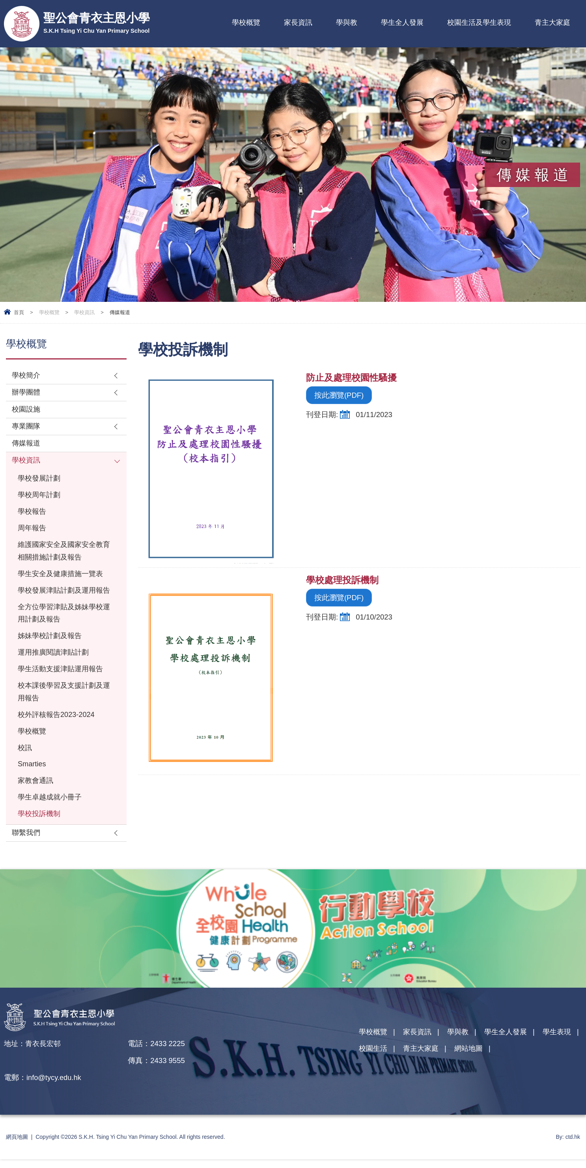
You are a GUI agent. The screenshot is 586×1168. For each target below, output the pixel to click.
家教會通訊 (36, 805)
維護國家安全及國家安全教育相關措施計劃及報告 (63, 556)
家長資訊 (298, 22)
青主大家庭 (552, 22)
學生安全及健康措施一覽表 (63, 579)
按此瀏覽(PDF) (339, 395)
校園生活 (420, 1075)
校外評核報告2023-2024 (57, 737)
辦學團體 (27, 393)
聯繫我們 (27, 858)
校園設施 (27, 410)
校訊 (25, 771)
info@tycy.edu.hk (180, 1086)
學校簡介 (27, 376)
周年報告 (33, 532)
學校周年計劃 (40, 498)
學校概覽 (246, 22)
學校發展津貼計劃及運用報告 (63, 603)
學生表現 (374, 1075)
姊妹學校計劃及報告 (51, 656)
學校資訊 (84, 312)
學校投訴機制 (40, 839)
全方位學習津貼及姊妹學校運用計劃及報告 (63, 633)
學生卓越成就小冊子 (51, 822)
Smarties (32, 788)
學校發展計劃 (40, 481)
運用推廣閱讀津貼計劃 (55, 673)
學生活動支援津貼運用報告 (63, 690)
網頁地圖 (17, 1145)
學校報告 (33, 515)
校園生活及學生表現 (479, 22)
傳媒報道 (27, 445)
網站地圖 (519, 1075)
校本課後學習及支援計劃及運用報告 (63, 713)
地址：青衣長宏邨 (34, 1069)
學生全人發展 (402, 22)
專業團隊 (27, 428)
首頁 (19, 312)
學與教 (346, 22)
